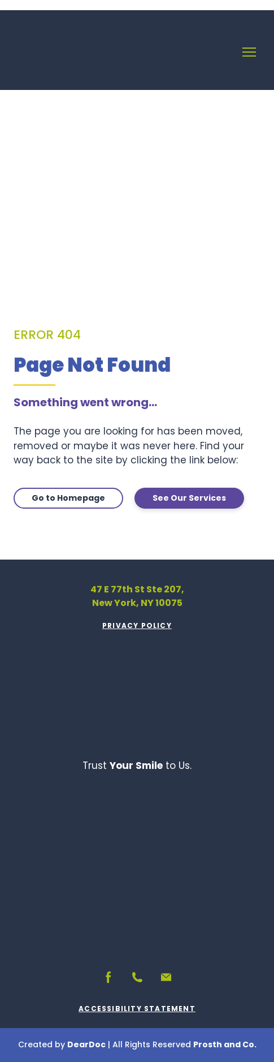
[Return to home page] (51, 52)
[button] (68, 498)
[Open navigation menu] (249, 52)
